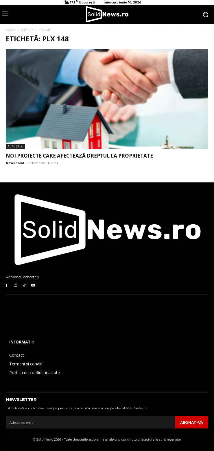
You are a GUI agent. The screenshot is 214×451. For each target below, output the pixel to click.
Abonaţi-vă (191, 422)
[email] (90, 422)
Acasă (11, 29)
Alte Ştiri (15, 146)
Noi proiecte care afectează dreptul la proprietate (79, 155)
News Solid (15, 163)
